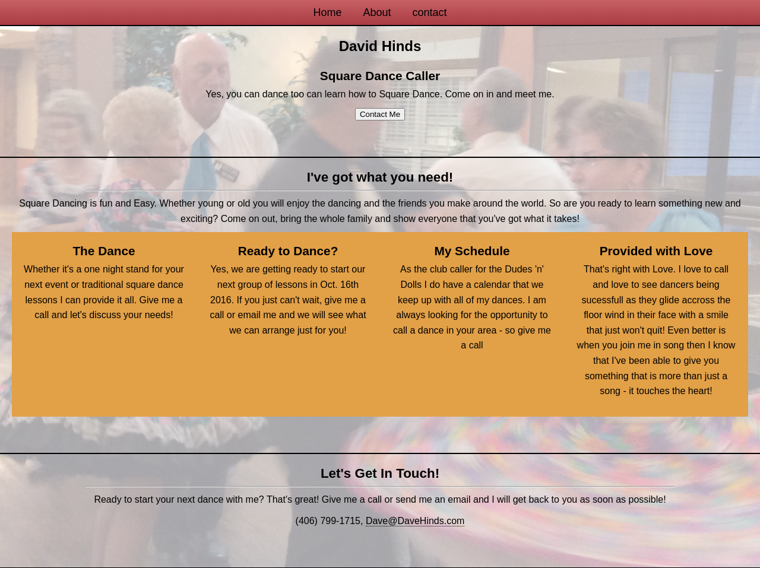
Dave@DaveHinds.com (415, 521)
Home (327, 12)
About (377, 12)
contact (430, 12)
